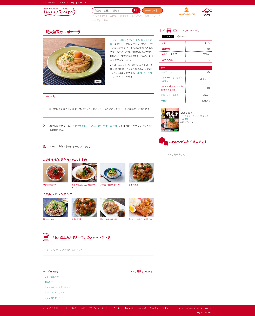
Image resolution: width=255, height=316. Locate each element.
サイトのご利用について (73, 308)
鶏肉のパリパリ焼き (109, 219)
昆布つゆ (124, 16)
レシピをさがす (51, 271)
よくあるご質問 (50, 308)
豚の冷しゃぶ (49, 219)
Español (154, 308)
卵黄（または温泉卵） (171, 95)
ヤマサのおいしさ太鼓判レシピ (58, 287)
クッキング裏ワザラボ (54, 292)
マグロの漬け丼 (50, 184)
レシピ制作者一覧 (52, 297)
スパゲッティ (167, 72)
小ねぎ (164, 100)
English (117, 308)
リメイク (156, 16)
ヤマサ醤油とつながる (141, 271)
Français (129, 308)
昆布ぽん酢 (136, 16)
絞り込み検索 (151, 10)
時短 (147, 16)
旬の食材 (49, 282)
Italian (165, 308)
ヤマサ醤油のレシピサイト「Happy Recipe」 (65, 2)
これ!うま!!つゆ (100, 16)
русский (142, 308)
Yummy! (113, 16)
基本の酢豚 (133, 184)
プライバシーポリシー (99, 308)
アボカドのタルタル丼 (110, 184)
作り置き (97, 20)
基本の (107, 20)
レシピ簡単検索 (52, 276)
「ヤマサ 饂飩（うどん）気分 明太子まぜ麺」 (95, 125)
